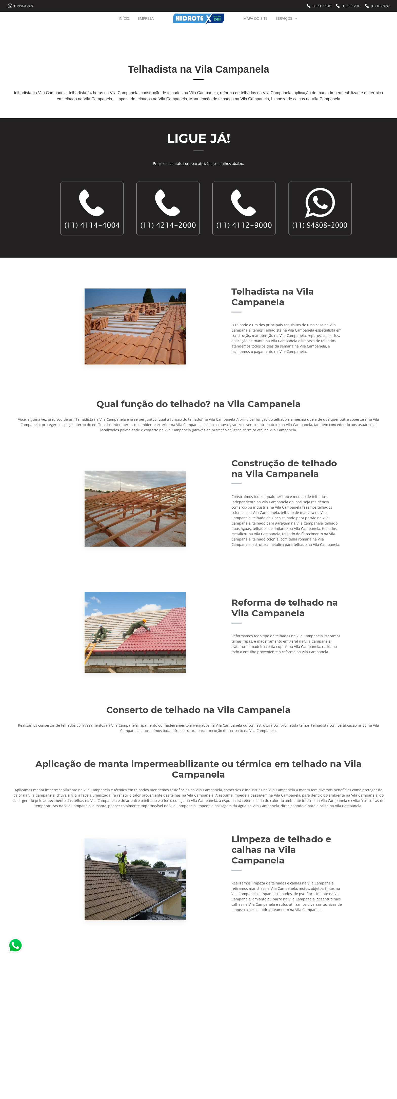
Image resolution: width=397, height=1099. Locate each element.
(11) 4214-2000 (351, 6)
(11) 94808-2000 (23, 6)
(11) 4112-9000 (380, 6)
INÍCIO (124, 18)
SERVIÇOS (287, 18)
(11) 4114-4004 (322, 6)
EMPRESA (146, 18)
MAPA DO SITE (255, 18)
